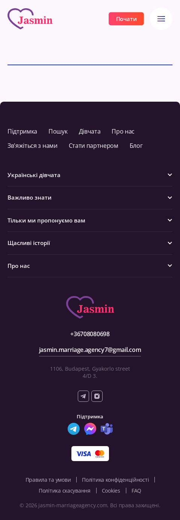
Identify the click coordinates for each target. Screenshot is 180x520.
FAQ (136, 490)
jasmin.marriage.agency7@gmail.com (90, 350)
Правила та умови (48, 479)
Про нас (123, 131)
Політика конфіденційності (115, 479)
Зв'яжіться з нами (32, 145)
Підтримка (22, 131)
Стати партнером (93, 145)
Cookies (111, 490)
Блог (136, 145)
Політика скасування (65, 490)
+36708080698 (89, 334)
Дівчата (90, 131)
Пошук (57, 131)
